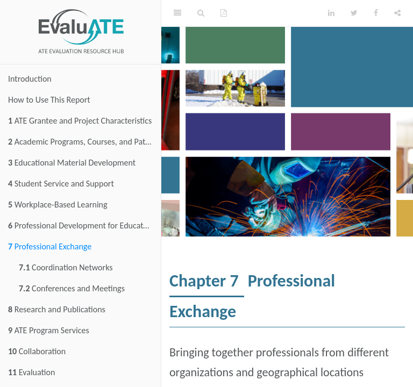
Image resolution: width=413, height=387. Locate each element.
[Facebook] (376, 13)
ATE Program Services (48, 330)
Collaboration (37, 351)
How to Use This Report (49, 100)
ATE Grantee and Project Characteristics (80, 121)
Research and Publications (56, 309)
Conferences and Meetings (72, 288)
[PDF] (223, 13)
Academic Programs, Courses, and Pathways (84, 142)
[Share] (397, 13)
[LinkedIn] (331, 13)
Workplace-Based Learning (58, 204)
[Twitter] (354, 13)
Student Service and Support (61, 183)
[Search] (200, 13)
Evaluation (31, 372)
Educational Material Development (72, 162)
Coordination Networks (66, 267)
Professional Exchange (49, 246)
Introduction (30, 79)
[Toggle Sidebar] (177, 13)
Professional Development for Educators (81, 225)
